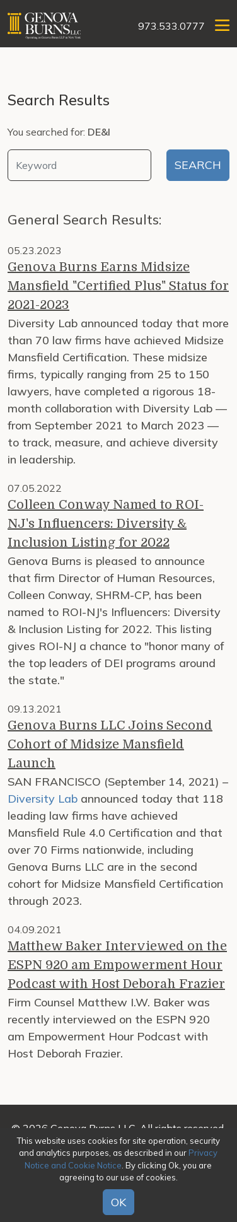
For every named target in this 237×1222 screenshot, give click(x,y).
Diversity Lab (43, 798)
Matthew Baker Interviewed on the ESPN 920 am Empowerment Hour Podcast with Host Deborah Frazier (117, 965)
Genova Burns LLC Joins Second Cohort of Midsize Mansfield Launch (110, 744)
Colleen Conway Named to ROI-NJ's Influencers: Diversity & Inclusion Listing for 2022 (106, 524)
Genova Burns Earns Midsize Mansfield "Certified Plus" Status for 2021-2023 (118, 286)
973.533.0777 (171, 26)
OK (118, 1202)
